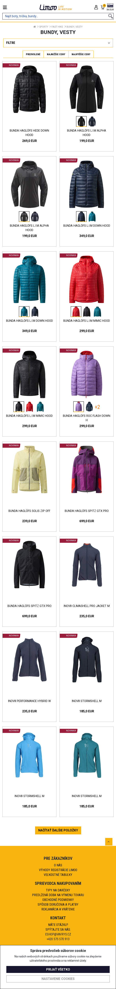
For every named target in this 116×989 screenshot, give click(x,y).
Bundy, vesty (75, 26)
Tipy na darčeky (58, 890)
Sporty (43, 26)
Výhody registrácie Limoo (58, 870)
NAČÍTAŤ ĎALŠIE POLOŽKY (58, 830)
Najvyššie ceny (81, 54)
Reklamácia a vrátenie (58, 909)
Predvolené (33, 54)
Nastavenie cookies (58, 979)
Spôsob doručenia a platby (58, 904)
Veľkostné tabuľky (58, 875)
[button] (110, 7)
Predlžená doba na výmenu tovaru (58, 895)
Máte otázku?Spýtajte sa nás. (58, 927)
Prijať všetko (58, 969)
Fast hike (57, 26)
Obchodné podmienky (58, 900)
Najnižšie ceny (56, 54)
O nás (58, 865)
